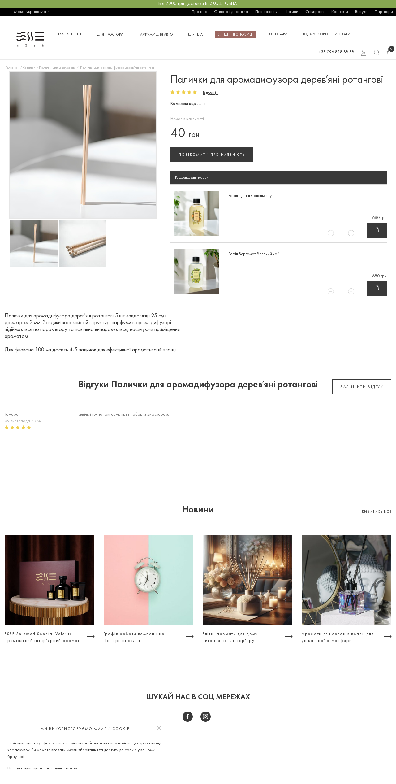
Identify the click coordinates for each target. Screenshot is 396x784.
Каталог (29, 68)
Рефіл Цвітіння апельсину (250, 196)
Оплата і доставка (231, 12)
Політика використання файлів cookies (42, 768)
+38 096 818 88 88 (336, 52)
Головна (11, 68)
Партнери (384, 12)
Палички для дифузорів (57, 68)
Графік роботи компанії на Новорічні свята (134, 637)
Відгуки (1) (211, 93)
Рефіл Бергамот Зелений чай (253, 254)
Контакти (339, 12)
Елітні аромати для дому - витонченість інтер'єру (232, 637)
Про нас (199, 12)
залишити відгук (362, 387)
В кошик (377, 230)
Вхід (364, 53)
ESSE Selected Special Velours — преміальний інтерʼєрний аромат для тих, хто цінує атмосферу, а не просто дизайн (42, 638)
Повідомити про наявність (212, 155)
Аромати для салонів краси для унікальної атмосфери (338, 637)
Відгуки (361, 12)
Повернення (266, 12)
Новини (291, 12)
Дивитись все (376, 512)
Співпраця (314, 12)
